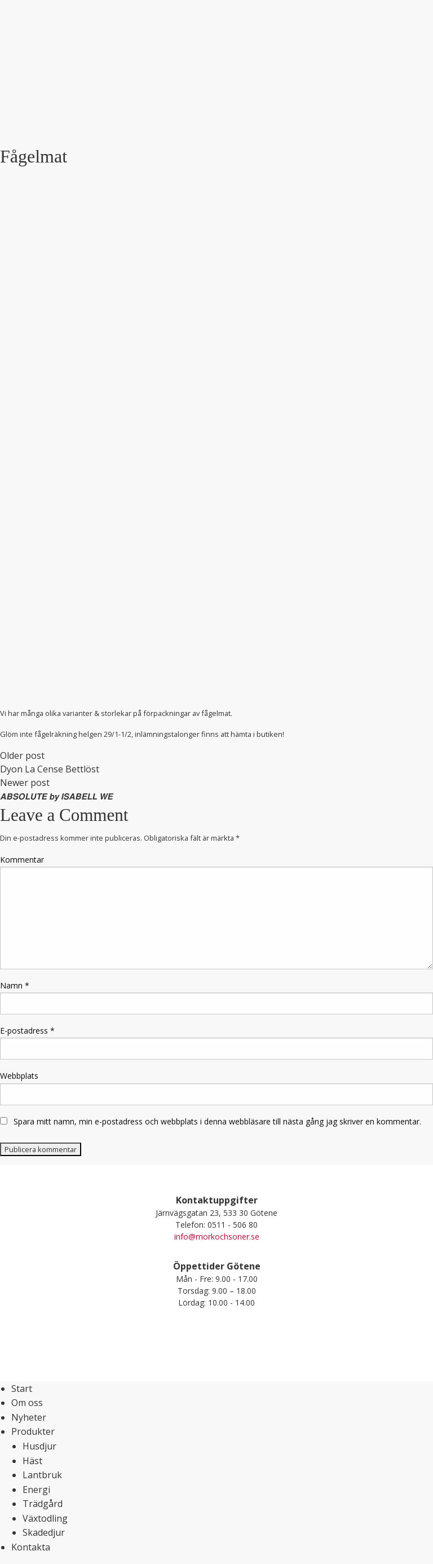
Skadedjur (44, 1532)
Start (21, 1388)
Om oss (27, 1402)
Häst (32, 1461)
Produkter (33, 1431)
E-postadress (27, 1030)
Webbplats (19, 1075)
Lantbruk (42, 1475)
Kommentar (22, 859)
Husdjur (39, 1446)
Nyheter (28, 1417)
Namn (14, 985)
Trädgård (43, 1503)
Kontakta (30, 1547)
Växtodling (45, 1518)
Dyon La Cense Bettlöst (49, 769)
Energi (36, 1489)
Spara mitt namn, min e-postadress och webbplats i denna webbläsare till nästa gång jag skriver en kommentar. (217, 1121)
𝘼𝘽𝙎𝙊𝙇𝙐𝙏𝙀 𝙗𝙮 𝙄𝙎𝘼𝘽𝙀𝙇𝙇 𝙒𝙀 (56, 796)
